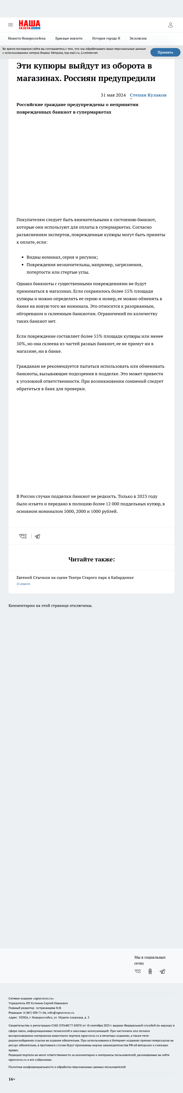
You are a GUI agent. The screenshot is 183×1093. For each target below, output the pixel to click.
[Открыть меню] (11, 25)
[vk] (23, 536)
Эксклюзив (138, 38)
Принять (165, 52)
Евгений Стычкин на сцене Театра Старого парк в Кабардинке (91, 581)
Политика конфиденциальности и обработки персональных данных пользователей (67, 1067)
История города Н (106, 38)
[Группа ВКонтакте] (137, 971)
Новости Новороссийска (27, 38)
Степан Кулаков (148, 95)
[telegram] (39, 536)
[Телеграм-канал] (162, 971)
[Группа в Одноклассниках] (150, 971)
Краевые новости (69, 38)
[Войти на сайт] (170, 25)
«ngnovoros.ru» (43, 998)
